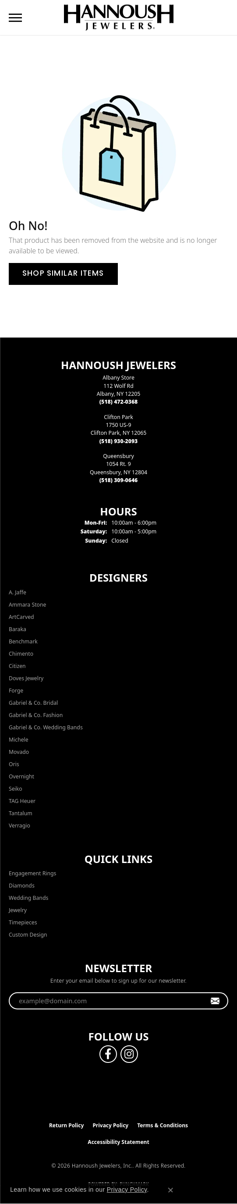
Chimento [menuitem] (21, 653)
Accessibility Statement (118, 1142)
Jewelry (18, 910)
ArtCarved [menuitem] (21, 617)
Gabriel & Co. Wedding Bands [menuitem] (46, 727)
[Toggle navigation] (15, 18)
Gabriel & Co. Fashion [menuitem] (36, 715)
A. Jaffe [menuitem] (17, 592)
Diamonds (22, 885)
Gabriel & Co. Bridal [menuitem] (33, 703)
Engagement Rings (32, 873)
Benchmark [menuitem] (23, 641)
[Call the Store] (118, 401)
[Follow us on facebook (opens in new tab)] (108, 1054)
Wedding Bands (28, 898)
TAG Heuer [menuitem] (22, 801)
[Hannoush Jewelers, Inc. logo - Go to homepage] (118, 17)
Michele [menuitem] (18, 739)
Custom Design (28, 934)
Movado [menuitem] (19, 752)
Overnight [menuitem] (21, 776)
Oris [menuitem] (14, 764)
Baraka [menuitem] (17, 629)
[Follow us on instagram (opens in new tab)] (129, 1054)
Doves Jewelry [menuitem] (26, 678)
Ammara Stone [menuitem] (27, 604)
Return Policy (66, 1125)
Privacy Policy (110, 1125)
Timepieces (23, 922)
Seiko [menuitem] (15, 788)
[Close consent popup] (170, 1190)
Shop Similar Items (63, 274)
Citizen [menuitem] (17, 666)
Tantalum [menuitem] (20, 813)
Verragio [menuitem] (19, 825)
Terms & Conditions (162, 1125)
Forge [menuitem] (16, 690)
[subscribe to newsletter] (215, 1001)
